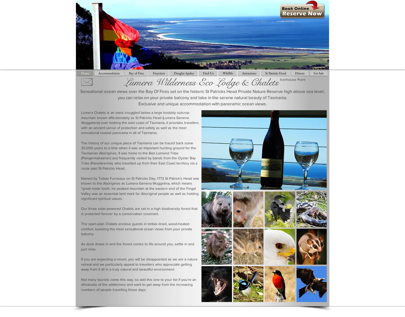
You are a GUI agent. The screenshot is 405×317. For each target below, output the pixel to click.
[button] (216, 209)
